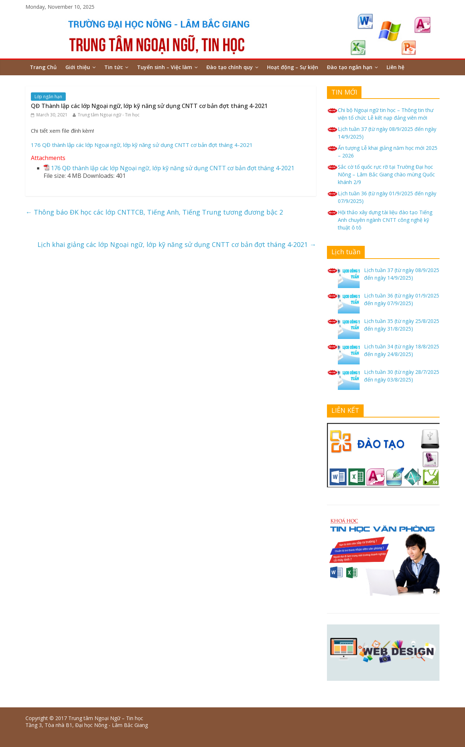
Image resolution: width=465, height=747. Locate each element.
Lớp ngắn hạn (48, 96)
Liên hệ (395, 67)
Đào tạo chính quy (229, 67)
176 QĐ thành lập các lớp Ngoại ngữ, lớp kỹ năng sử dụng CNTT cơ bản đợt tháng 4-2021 (142, 144)
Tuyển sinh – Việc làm (164, 67)
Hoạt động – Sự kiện (292, 67)
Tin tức (113, 67)
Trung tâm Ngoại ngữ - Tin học (109, 115)
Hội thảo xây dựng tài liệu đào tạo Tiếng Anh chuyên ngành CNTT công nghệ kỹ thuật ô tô (385, 220)
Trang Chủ (43, 67)
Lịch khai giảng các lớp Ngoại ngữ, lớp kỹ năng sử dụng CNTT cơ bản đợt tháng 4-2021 (176, 244)
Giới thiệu (77, 67)
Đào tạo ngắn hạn (349, 67)
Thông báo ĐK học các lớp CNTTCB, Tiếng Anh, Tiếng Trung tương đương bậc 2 (154, 212)
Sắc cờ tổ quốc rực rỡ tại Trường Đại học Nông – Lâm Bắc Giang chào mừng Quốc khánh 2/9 (386, 174)
